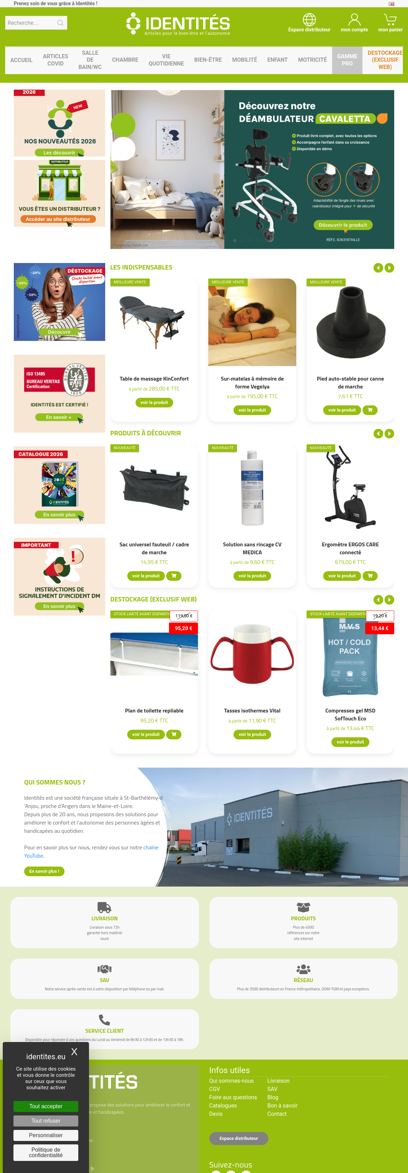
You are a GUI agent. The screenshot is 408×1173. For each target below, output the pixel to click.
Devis (216, 1114)
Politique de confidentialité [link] (46, 1152)
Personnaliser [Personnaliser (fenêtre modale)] (46, 1135)
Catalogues (223, 1105)
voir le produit (154, 402)
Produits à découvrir (145, 433)
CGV (214, 1089)
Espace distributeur (239, 1138)
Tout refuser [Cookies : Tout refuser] (45, 1121)
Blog (272, 1097)
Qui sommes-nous (231, 1081)
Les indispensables (141, 267)
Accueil (21, 60)
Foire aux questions (233, 1097)
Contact (277, 1114)
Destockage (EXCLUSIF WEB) (153, 599)
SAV (272, 1089)
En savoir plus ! (44, 871)
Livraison (278, 1081)
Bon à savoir (282, 1105)
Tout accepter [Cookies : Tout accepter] (45, 1106)
